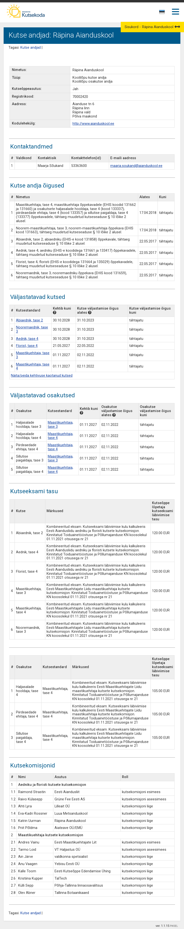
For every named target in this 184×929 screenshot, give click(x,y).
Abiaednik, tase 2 (29, 320)
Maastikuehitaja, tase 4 (32, 366)
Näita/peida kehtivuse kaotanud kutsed (41, 376)
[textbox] (161, 13)
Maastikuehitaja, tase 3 (32, 355)
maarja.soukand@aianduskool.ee (136, 166)
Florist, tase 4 (27, 346)
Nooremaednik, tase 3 (32, 329)
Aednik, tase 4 (27, 339)
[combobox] (162, 13)
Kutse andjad (30, 48)
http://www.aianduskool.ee (93, 124)
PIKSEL (174, 926)
